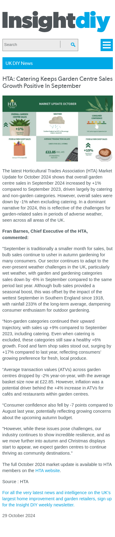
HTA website (47, 470)
